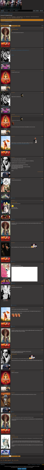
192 (11, 25)
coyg (24, 16)
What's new (11, 10)
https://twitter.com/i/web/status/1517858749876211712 (20, 50)
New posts (1, 12)
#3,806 (42, 136)
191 (10, 25)
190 (8, 25)
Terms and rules (33, 464)
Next (19, 25)
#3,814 (42, 307)
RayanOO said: (14, 202)
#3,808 (42, 178)
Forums (2, 10)
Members (16, 10)
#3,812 (42, 263)
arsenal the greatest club (20, 16)
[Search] (41, 11)
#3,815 (42, 328)
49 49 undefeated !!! (13, 16)
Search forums (6, 12)
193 (13, 25)
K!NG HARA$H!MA (6, 62)
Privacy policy (38, 464)
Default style (3, 464)
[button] (8, 11)
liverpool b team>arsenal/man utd (35, 16)
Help (41, 464)
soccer (22, 17)
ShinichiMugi (5, 41)
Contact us (29, 464)
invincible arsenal (28, 16)
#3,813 (42, 285)
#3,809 (42, 200)
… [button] (15, 25)
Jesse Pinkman (5, 171)
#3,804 (42, 92)
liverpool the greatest (3, 17)
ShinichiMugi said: (14, 29)
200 (16, 25)
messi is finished (9, 17)
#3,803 (42, 70)
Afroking (5, 256)
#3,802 (42, 48)
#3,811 (42, 242)
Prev (1, 25)
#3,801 (42, 27)
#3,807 (42, 157)
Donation (6, 10)
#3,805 (42, 114)
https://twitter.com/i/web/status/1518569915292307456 (20, 143)
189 (6, 25)
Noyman (5, 449)
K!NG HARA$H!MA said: (15, 116)
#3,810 (42, 221)
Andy (6, 150)
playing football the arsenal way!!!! (16, 17)
